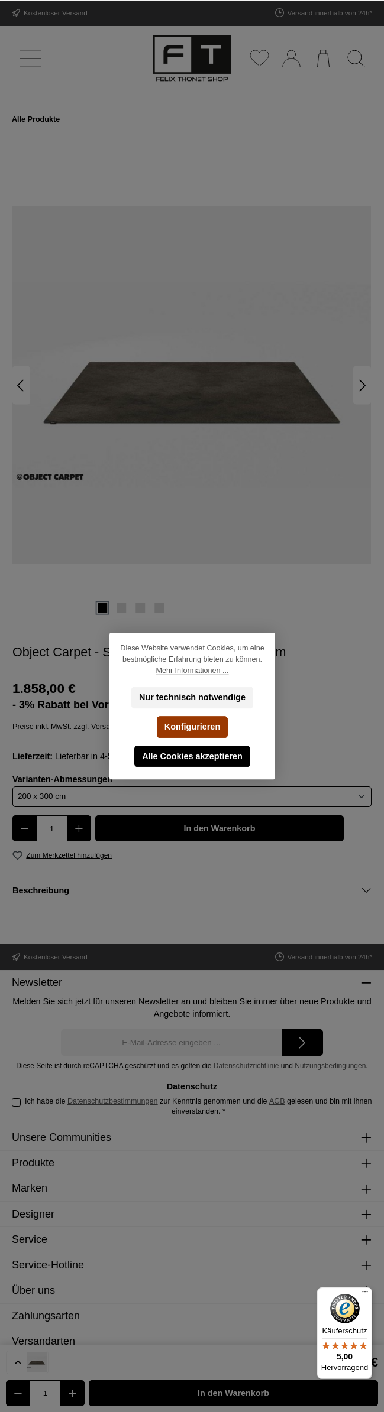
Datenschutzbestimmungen (112, 1101)
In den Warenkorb (220, 828)
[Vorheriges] (21, 385)
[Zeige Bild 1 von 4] (102, 608)
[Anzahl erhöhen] (79, 828)
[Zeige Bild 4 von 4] (159, 608)
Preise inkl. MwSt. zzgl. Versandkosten (76, 727)
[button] (27, 1362)
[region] (192, 385)
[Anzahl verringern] (24, 828)
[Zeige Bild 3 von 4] (140, 608)
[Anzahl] (51, 828)
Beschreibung (40, 890)
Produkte (33, 1163)
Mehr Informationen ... (192, 670)
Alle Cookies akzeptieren (192, 756)
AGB (277, 1101)
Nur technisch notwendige (192, 697)
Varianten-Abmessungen (62, 778)
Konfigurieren (192, 726)
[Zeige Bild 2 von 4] (121, 608)
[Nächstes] (362, 385)
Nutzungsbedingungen (330, 1066)
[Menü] (28, 58)
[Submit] (302, 1042)
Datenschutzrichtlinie (246, 1066)
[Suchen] (356, 58)
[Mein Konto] (291, 58)
